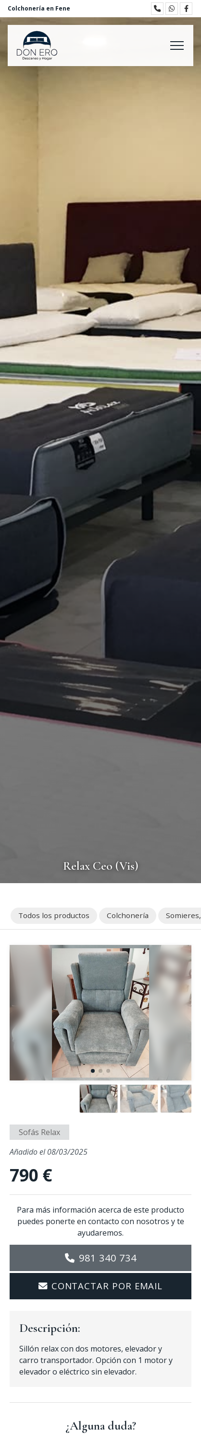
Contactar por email (107, 1286)
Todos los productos (53, 915)
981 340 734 (108, 1257)
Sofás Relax (39, 1132)
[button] (93, 1071)
